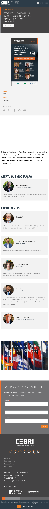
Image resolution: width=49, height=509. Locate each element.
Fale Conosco (9, 467)
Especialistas (9, 464)
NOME (7, 409)
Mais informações (28, 506)
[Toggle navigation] (46, 3)
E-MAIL (7, 401)
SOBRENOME (8, 417)
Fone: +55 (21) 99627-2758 (14, 481)
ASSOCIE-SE (9, 364)
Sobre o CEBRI (9, 461)
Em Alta (7, 458)
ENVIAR (44, 426)
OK (19, 506)
